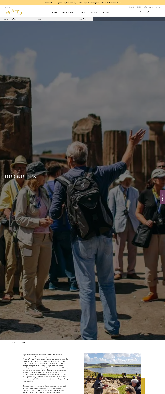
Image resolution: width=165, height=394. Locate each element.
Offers (106, 12)
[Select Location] (10, 7)
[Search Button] (158, 12)
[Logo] (14, 12)
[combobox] (54, 19)
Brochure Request (148, 7)
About (83, 12)
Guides (94, 12)
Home (13, 343)
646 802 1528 (137, 7)
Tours (54, 12)
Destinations (68, 12)
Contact (157, 7)
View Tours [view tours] (82, 19)
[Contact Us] (162, 197)
